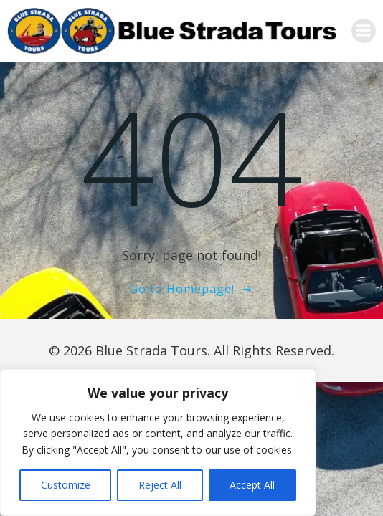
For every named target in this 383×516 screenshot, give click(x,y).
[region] (158, 442)
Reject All (159, 485)
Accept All (252, 485)
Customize (65, 485)
